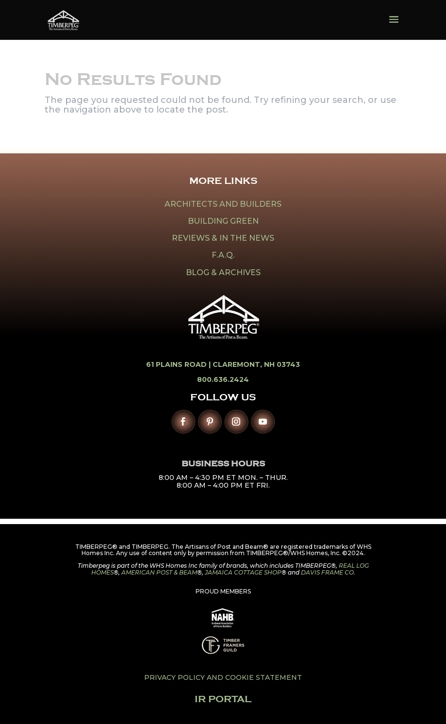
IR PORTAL (223, 699)
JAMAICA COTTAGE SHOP (243, 572)
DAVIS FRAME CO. (328, 572)
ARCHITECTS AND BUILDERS (223, 204)
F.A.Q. (223, 255)
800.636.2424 (223, 379)
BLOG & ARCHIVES (223, 272)
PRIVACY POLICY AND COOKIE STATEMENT (223, 677)
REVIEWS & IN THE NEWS (223, 238)
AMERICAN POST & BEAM (159, 572)
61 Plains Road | (179, 364)
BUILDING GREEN (223, 221)
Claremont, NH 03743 (256, 364)
